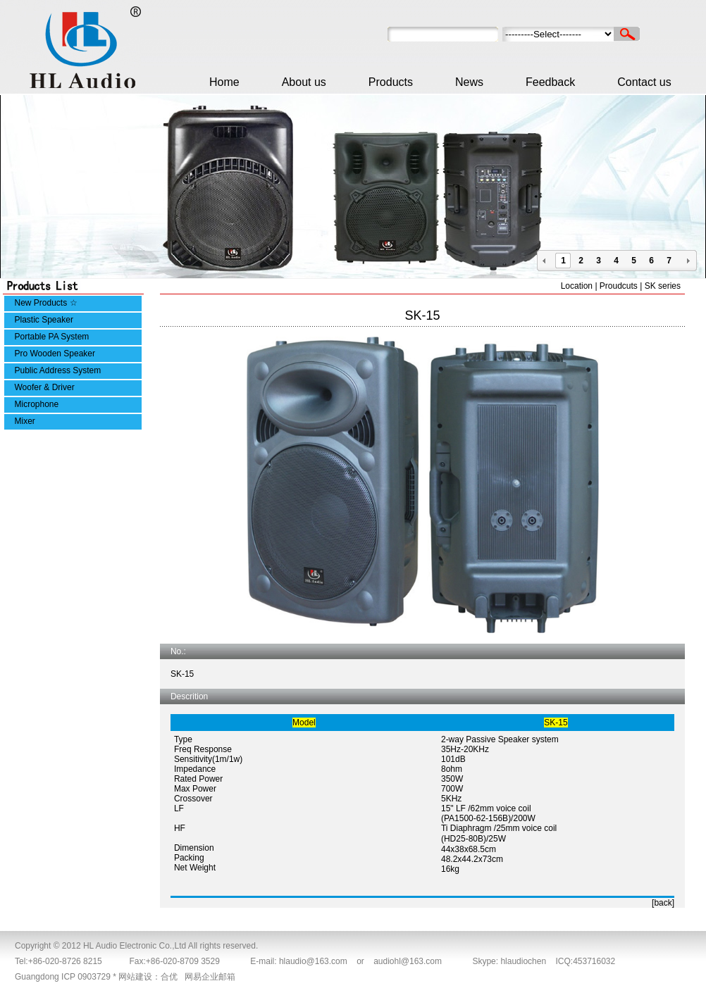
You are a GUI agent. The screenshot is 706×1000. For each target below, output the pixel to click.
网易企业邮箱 (210, 977)
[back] (663, 903)
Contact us (644, 82)
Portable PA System (52, 337)
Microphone (37, 404)
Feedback (550, 82)
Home (224, 82)
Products (391, 82)
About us (304, 82)
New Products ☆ (46, 303)
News (469, 82)
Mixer (25, 421)
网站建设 (135, 977)
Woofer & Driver (45, 387)
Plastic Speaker (44, 320)
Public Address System (58, 370)
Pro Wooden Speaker (55, 353)
